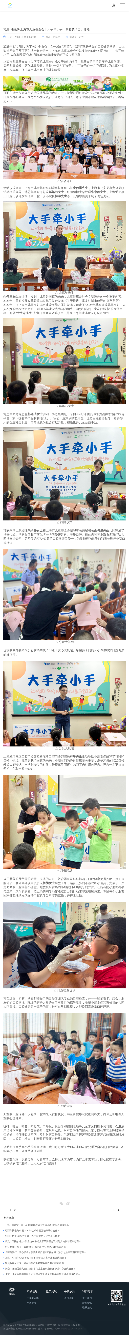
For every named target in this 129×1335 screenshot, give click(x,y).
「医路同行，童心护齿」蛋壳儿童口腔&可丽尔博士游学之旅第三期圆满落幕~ (45, 1252)
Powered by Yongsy (71, 1328)
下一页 (116, 1210)
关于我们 (87, 1298)
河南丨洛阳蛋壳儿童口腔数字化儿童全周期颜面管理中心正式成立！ (40, 1268)
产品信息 (32, 1291)
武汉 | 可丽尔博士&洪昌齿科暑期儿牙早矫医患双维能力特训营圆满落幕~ (42, 1241)
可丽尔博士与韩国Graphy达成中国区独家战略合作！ (32, 1230)
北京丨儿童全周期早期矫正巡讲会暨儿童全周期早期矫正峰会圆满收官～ (42, 1274)
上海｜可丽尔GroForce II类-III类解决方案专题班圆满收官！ (36, 1257)
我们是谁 (87, 1291)
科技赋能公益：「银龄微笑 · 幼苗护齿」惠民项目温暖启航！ (36, 1246)
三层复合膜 (33, 1298)
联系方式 (87, 1307)
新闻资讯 (87, 1303)
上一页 (12, 1210)
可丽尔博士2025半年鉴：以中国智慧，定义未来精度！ (33, 1236)
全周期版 (31, 1303)
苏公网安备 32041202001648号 (19, 1328)
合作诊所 (69, 1298)
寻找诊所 (69, 1291)
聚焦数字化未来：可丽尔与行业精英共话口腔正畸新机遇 (34, 1263)
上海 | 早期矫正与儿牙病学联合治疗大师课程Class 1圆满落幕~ (37, 1225)
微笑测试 (51, 1291)
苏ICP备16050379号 (49, 1328)
